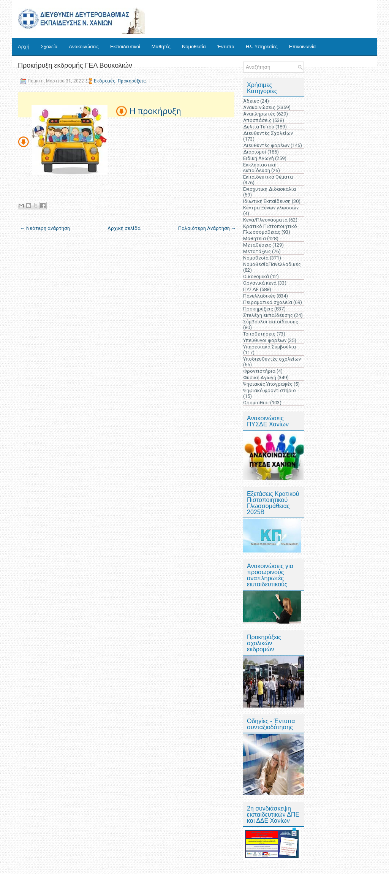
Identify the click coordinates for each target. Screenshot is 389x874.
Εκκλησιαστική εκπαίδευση (260, 167)
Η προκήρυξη (155, 111)
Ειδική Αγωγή (258, 158)
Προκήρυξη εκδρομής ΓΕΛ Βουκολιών (75, 65)
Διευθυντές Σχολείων (268, 133)
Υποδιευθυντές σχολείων (272, 359)
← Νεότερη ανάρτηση (45, 228)
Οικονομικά (256, 276)
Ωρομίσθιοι (256, 402)
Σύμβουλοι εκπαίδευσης (270, 322)
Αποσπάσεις (257, 120)
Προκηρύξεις (132, 81)
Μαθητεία (254, 238)
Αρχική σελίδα (124, 228)
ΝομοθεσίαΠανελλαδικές (272, 264)
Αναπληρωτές (259, 114)
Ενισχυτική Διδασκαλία (269, 189)
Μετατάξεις (257, 251)
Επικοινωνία (302, 46)
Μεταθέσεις (257, 245)
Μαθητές (161, 46)
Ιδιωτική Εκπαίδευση (267, 201)
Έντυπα (225, 46)
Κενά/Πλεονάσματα (265, 220)
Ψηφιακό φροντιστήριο (269, 390)
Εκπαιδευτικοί (125, 46)
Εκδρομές (104, 81)
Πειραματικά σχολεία (267, 302)
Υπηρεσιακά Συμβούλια (269, 347)
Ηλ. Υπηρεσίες (262, 46)
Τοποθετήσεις (259, 334)
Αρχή (23, 46)
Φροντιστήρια (259, 371)
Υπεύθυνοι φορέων (264, 340)
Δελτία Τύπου (258, 127)
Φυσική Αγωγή (259, 377)
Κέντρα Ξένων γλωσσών (271, 208)
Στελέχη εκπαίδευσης (268, 315)
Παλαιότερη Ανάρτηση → (207, 228)
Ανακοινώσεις (84, 46)
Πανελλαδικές (259, 296)
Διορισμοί (254, 152)
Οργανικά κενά (260, 283)
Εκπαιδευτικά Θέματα (268, 177)
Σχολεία (49, 46)
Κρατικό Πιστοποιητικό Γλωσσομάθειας (270, 229)
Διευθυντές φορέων (266, 145)
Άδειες (251, 101)
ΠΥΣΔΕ (251, 289)
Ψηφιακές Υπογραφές (268, 384)
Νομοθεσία (194, 46)
